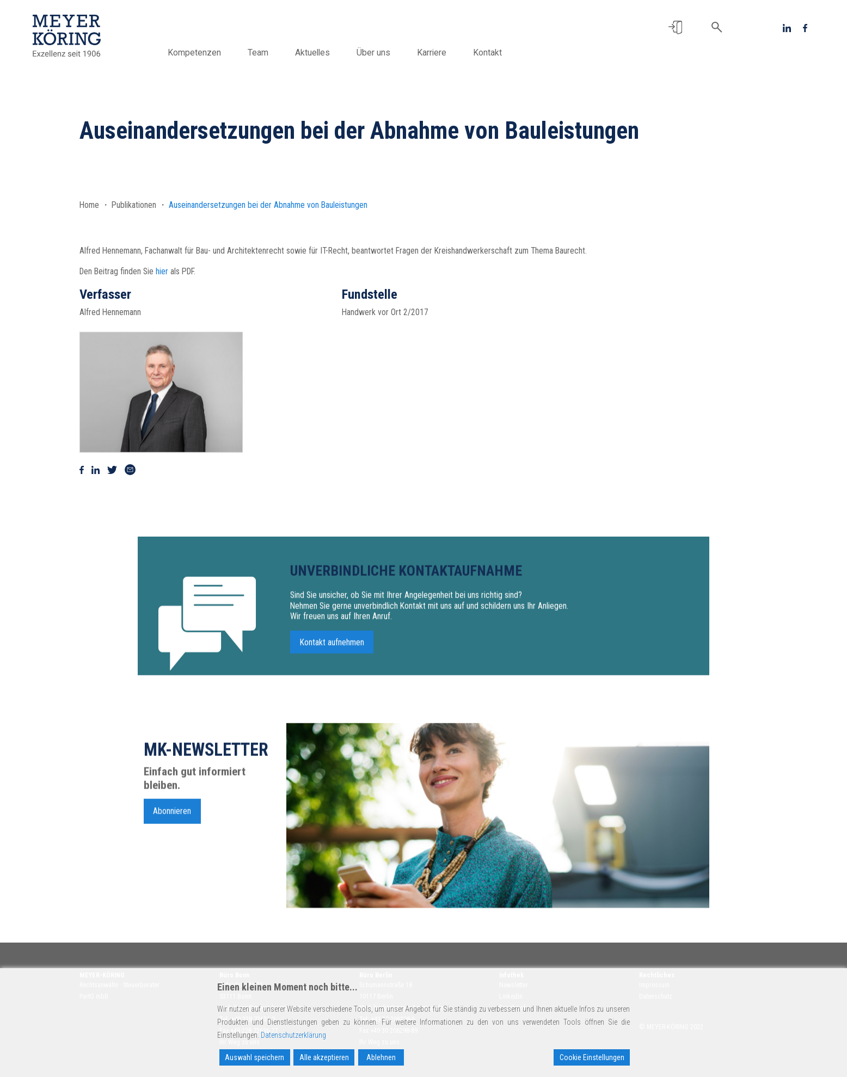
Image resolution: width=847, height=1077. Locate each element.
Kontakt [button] (487, 52)
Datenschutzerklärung (293, 1035)
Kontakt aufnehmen (332, 694)
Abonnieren (172, 863)
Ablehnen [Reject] (381, 1057)
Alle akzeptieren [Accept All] (324, 1057)
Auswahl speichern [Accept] (254, 1057)
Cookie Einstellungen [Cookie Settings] (592, 1057)
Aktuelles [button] (312, 52)
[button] (675, 27)
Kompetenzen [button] (194, 52)
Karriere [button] (431, 52)
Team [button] (258, 52)
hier (162, 271)
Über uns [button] (373, 52)
